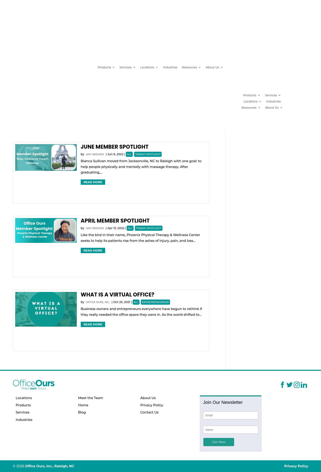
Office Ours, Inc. (98, 302)
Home (83, 405)
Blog (82, 412)
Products (104, 67)
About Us (212, 67)
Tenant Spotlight (148, 154)
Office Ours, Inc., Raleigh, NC (49, 466)
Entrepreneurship (155, 302)
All (129, 154)
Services (125, 67)
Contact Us (149, 412)
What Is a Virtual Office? (117, 294)
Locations (147, 67)
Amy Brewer (95, 154)
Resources (189, 67)
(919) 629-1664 (275, 49)
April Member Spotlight (115, 220)
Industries (170, 67)
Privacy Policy (151, 405)
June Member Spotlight (114, 146)
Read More (93, 182)
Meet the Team (90, 398)
